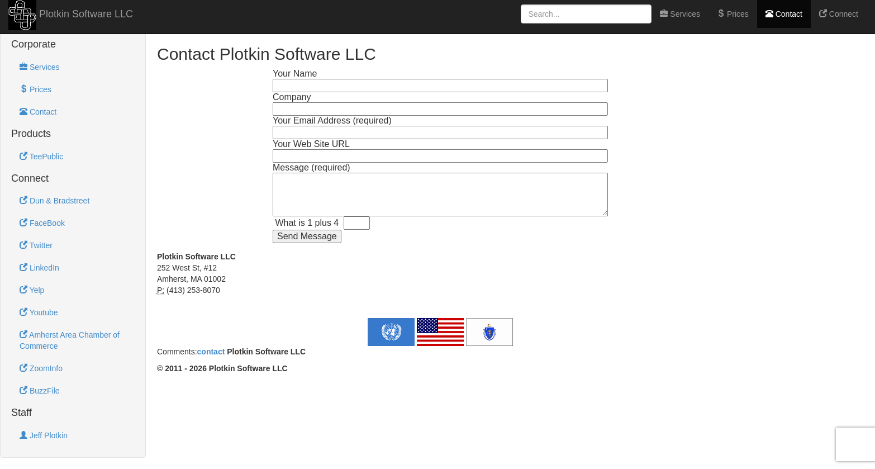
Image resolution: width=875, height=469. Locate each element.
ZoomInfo (41, 368)
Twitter (36, 245)
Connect (838, 14)
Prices (733, 14)
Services (680, 14)
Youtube (39, 312)
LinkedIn (39, 267)
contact (211, 351)
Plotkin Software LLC (84, 14)
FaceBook (42, 223)
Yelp (32, 290)
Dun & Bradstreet (54, 200)
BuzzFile (40, 390)
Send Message (307, 236)
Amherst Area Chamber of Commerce (70, 340)
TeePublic (41, 156)
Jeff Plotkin (44, 435)
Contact (783, 14)
